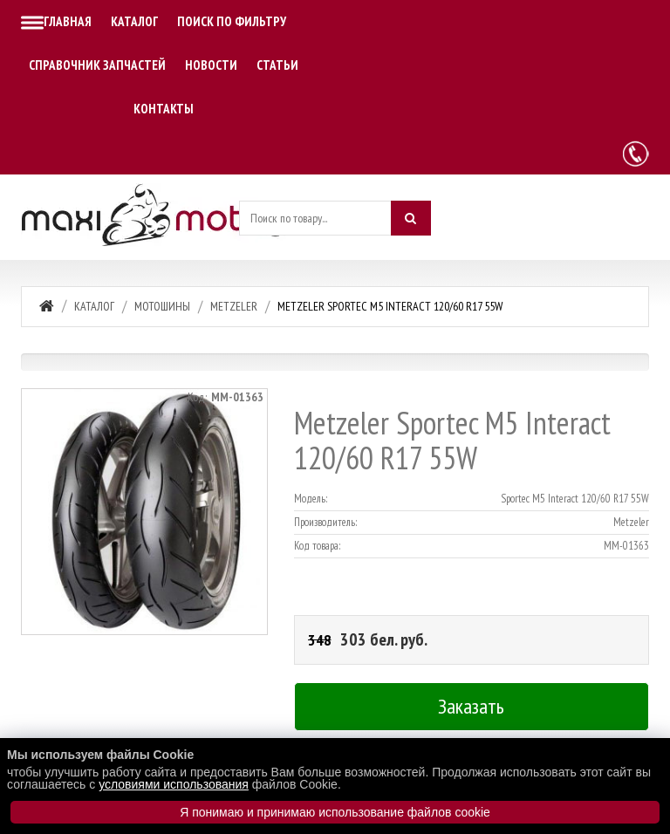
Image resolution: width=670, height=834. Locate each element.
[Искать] (411, 218)
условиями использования (174, 784)
